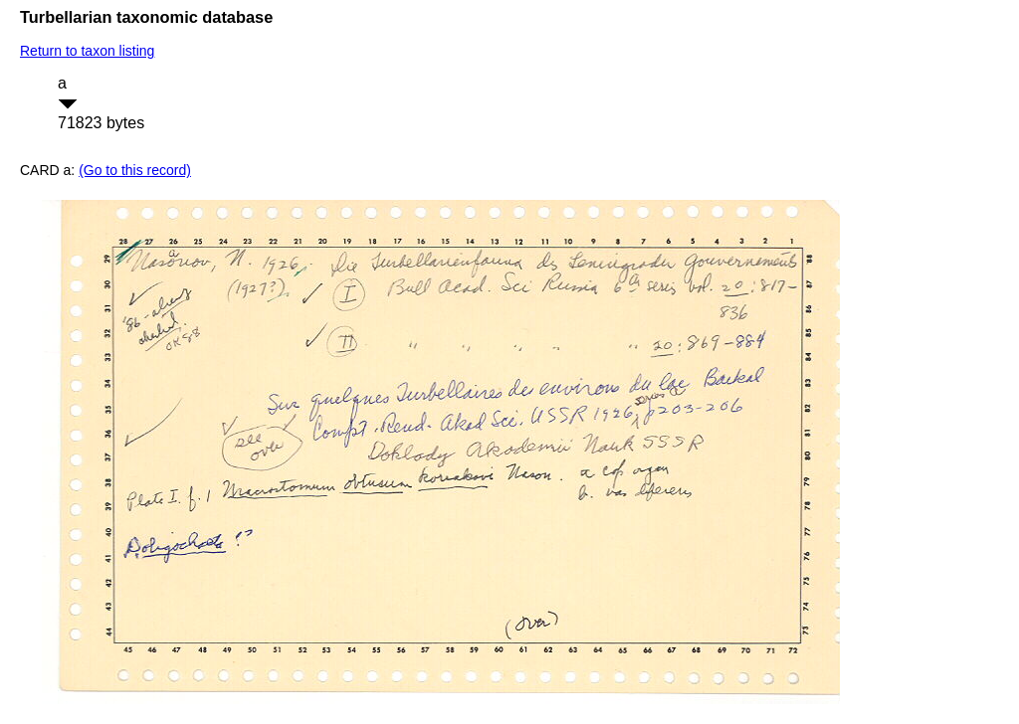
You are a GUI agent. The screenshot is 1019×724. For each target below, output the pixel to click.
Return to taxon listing (87, 51)
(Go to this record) (135, 170)
